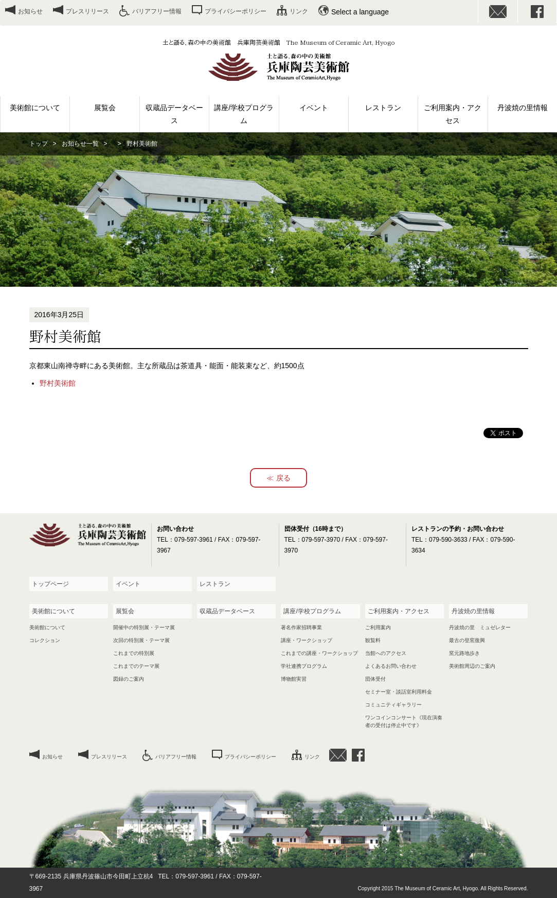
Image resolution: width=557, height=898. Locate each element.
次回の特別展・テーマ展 (141, 640)
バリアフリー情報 (157, 11)
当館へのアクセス (385, 653)
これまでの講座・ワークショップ (319, 653)
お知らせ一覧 (80, 143)
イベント (313, 107)
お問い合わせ (497, 11)
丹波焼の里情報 (522, 107)
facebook (537, 11)
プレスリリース (87, 11)
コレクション (44, 640)
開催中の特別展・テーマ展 (144, 627)
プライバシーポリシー (235, 11)
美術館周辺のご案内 (472, 666)
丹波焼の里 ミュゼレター (480, 627)
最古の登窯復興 (467, 640)
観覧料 (373, 640)
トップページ (50, 584)
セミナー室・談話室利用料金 (398, 692)
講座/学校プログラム (244, 114)
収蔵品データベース (174, 114)
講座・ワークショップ (306, 640)
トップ (38, 143)
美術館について (35, 107)
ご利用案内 (378, 627)
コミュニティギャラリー (393, 704)
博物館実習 (294, 679)
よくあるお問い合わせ (391, 666)
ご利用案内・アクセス (452, 114)
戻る (283, 478)
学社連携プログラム (304, 666)
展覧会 (105, 107)
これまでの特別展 (133, 653)
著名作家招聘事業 (301, 627)
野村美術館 (58, 383)
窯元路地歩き (464, 653)
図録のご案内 (128, 679)
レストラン (383, 107)
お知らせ (30, 11)
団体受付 (375, 679)
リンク (299, 11)
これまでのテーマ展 (136, 666)
